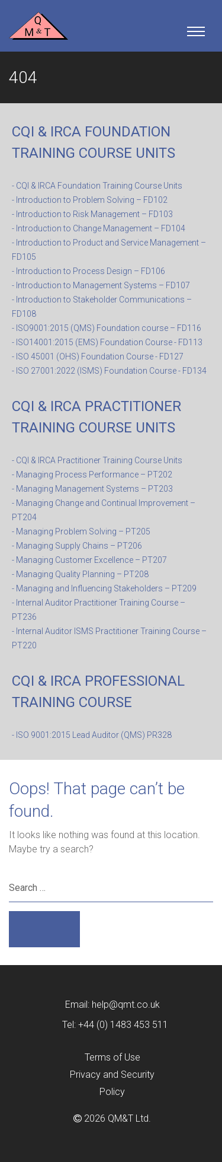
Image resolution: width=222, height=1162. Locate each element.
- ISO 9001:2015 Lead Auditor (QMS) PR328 (92, 735)
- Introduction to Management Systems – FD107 (101, 285)
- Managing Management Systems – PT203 (92, 489)
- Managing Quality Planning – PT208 (80, 574)
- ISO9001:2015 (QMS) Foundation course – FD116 (106, 328)
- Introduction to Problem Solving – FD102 (90, 200)
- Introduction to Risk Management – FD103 (92, 214)
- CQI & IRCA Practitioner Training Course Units (97, 460)
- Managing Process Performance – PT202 (92, 474)
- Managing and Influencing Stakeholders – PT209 (104, 588)
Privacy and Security (112, 1074)
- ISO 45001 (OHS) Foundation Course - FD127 (98, 356)
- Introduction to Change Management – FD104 (98, 228)
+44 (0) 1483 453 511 (123, 1024)
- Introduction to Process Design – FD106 (88, 271)
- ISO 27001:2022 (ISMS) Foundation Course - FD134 (109, 370)
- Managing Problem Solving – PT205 (81, 531)
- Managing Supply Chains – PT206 (77, 545)
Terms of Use (112, 1057)
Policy (112, 1091)
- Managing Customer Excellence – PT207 (89, 560)
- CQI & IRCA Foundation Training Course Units (97, 185)
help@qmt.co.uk (126, 1004)
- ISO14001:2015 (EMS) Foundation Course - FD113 (107, 342)
